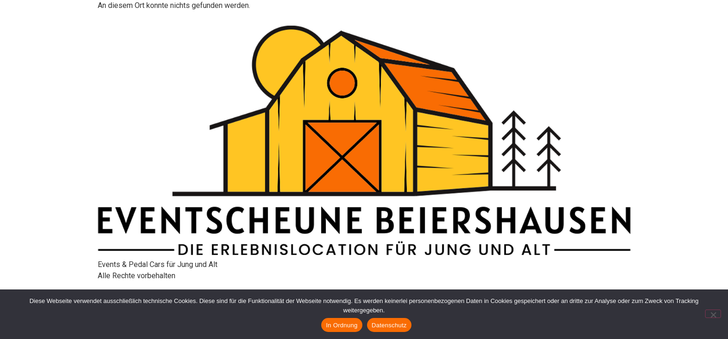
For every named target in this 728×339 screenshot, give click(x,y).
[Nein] (713, 314)
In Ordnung (342, 325)
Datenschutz (389, 325)
